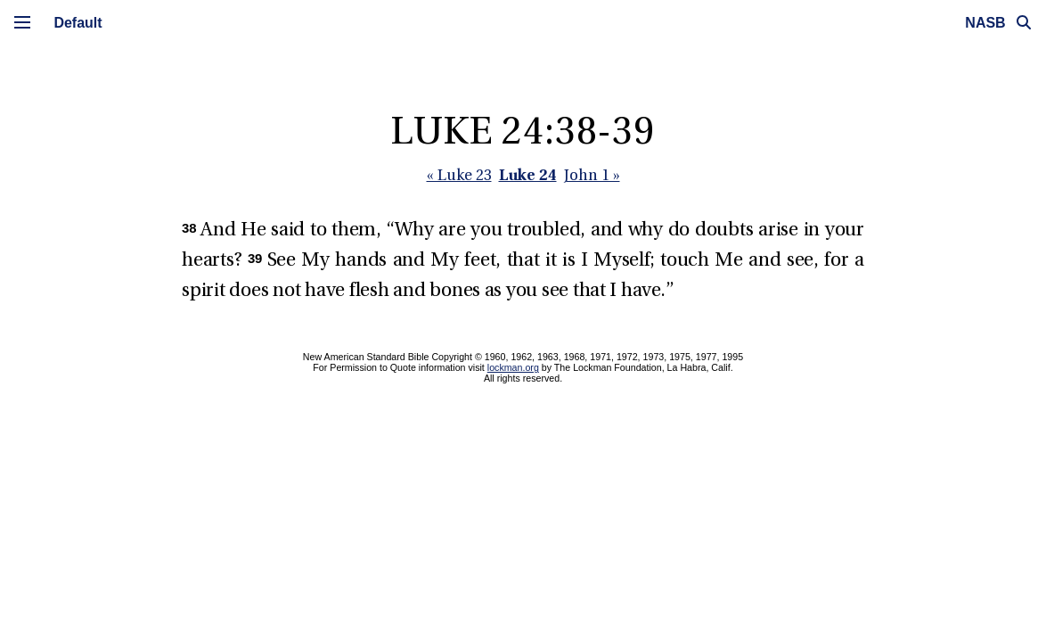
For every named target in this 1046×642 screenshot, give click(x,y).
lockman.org (513, 367)
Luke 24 (528, 174)
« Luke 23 (459, 176)
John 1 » (592, 176)
